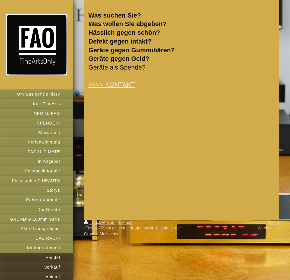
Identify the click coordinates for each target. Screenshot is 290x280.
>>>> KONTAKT (111, 84)
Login (274, 222)
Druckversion (99, 222)
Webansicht (268, 228)
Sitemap (125, 222)
